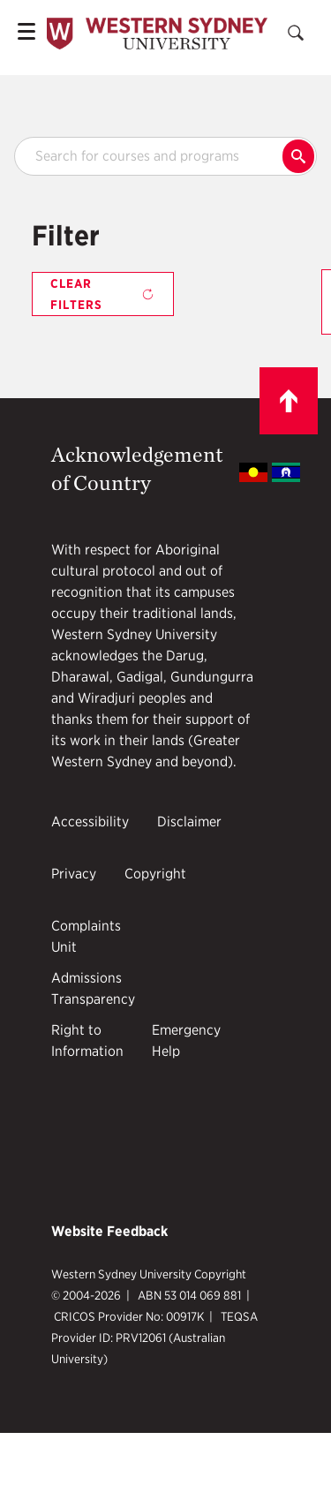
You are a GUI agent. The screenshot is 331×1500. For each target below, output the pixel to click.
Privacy (73, 873)
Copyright (155, 873)
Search (298, 156)
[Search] (295, 33)
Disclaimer (189, 821)
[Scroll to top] (289, 400)
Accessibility (90, 821)
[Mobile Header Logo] (157, 34)
